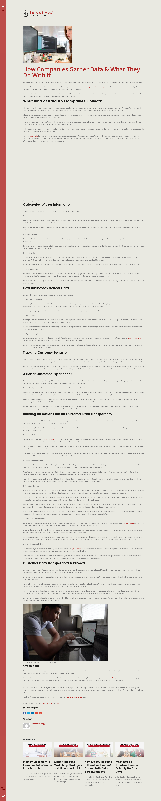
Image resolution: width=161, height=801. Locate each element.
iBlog (57, 703)
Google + (37, 713)
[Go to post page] (37, 750)
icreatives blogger (46, 703)
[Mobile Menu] (3, 7)
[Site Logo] (38, 13)
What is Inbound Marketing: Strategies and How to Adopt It (68, 765)
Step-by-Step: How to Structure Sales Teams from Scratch (37, 765)
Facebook (24, 713)
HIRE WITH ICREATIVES (74, 697)
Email (41, 713)
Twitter (28, 713)
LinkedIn (32, 713)
